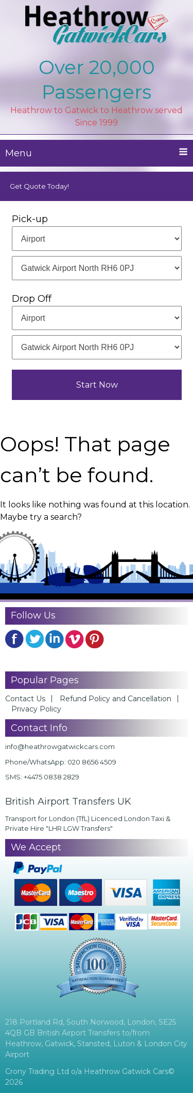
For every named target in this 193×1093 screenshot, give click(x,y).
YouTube (74, 639)
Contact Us (25, 698)
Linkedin (54, 639)
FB (14, 639)
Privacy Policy (36, 709)
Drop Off (31, 298)
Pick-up (30, 219)
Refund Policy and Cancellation (115, 698)
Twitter (34, 639)
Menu (96, 153)
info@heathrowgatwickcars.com (60, 746)
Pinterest (94, 639)
